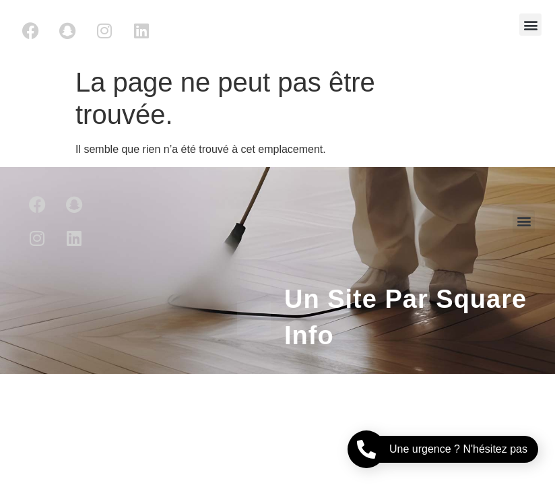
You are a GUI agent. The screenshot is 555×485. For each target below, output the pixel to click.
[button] (530, 24)
